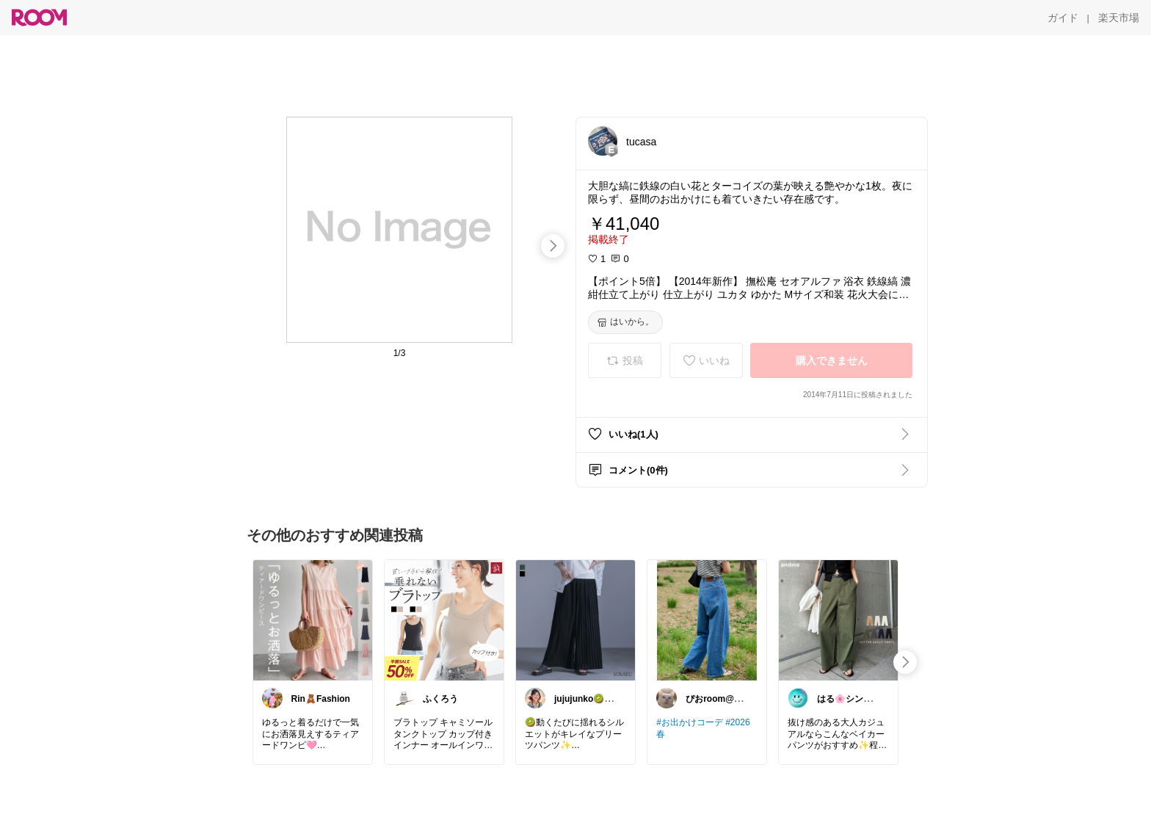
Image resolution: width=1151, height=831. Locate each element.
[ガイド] (1062, 17)
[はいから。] (625, 322)
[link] (312, 619)
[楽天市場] (1118, 17)
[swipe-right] (552, 246)
